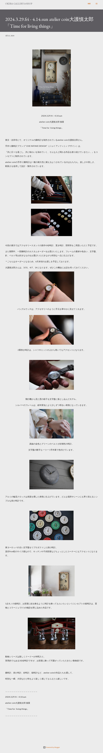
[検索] (89, 3)
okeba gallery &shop (18, 3)
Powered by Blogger (51, 747)
